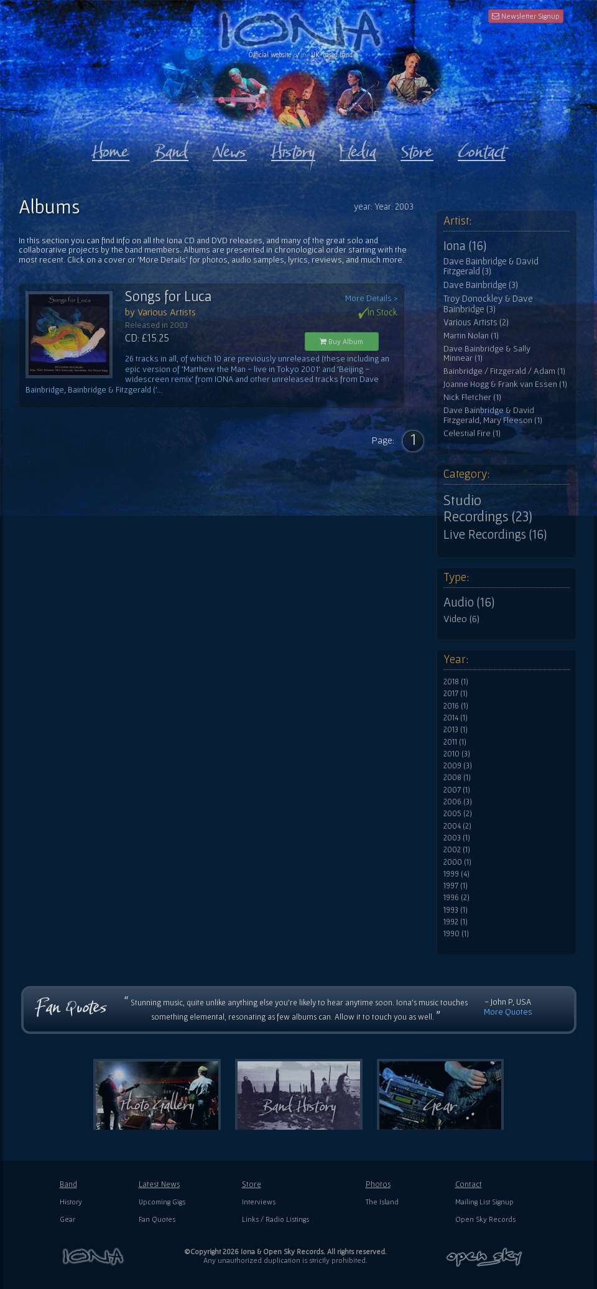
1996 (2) (456, 897)
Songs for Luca (168, 296)
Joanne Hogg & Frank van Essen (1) (505, 384)
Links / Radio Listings (275, 1219)
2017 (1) (455, 693)
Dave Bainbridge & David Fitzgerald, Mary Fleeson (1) (492, 415)
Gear (67, 1219)
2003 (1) (456, 838)
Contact (468, 1184)
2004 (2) (457, 826)
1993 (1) (455, 910)
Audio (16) (468, 602)
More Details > (371, 298)
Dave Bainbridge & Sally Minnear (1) (486, 353)
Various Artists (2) (476, 322)
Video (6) (461, 618)
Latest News (159, 1184)
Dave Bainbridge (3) (480, 285)
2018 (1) (455, 681)
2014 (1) (455, 718)
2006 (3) (457, 802)
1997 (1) (455, 886)
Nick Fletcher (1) (472, 397)
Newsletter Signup (526, 16)
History (71, 1202)
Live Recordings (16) (495, 534)
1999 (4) (456, 874)
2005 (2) (457, 813)
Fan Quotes (157, 1219)
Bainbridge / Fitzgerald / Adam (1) (504, 371)
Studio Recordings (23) (487, 508)
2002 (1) (456, 849)
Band (68, 1184)
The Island (382, 1202)
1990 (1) (456, 933)
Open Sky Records (485, 1219)
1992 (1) (455, 922)
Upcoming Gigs (162, 1202)
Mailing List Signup (484, 1202)
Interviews (258, 1202)
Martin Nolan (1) (471, 335)
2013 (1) (455, 729)
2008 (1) (457, 777)
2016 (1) (455, 706)
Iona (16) (464, 246)
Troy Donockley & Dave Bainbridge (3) (488, 304)
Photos (378, 1184)
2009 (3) (457, 765)
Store (251, 1184)
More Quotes (508, 1012)
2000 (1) (457, 862)
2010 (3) (456, 754)
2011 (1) (454, 742)
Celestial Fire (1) (472, 433)
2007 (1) (456, 790)
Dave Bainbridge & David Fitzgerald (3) (491, 266)
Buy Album (341, 341)
